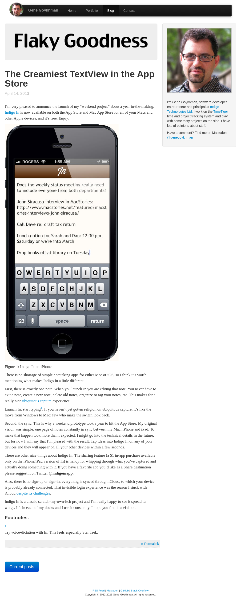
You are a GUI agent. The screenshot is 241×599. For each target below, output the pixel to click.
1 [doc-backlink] (41, 408)
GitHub (124, 590)
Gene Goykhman (43, 10)
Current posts (21, 566)
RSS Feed (98, 590)
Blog (110, 10)
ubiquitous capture (37, 401)
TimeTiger (220, 111)
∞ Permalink (150, 544)
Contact (129, 10)
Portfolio (92, 10)
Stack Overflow (140, 590)
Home (72, 10)
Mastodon (112, 590)
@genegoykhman (180, 137)
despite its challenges (33, 493)
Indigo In (12, 112)
